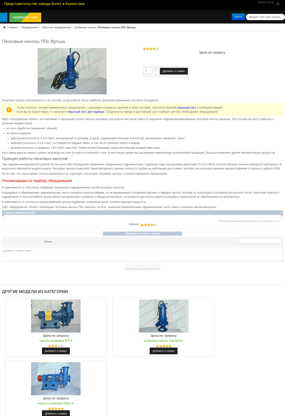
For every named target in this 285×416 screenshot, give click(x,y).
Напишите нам (25, 17)
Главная (12, 27)
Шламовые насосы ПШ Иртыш (142, 340)
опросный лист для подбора (86, 111)
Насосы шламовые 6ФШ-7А (236, 340)
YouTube (277, 3)
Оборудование (29, 27)
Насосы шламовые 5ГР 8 (49, 340)
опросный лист (186, 107)
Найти (238, 16)
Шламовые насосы (85, 27)
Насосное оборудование (56, 27)
